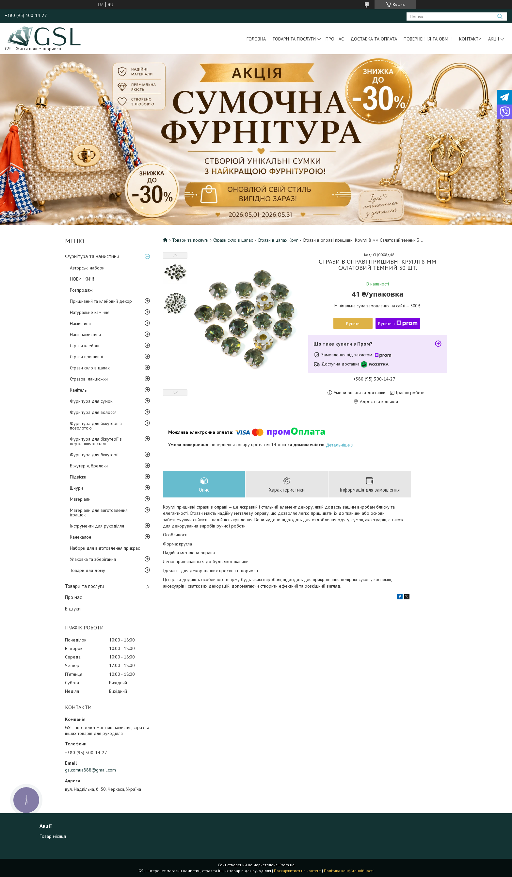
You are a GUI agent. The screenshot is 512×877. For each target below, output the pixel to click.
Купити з (398, 323)
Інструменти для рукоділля (97, 526)
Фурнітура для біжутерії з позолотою (96, 425)
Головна (256, 39)
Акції (493, 39)
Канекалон (80, 537)
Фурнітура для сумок (91, 401)
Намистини (80, 323)
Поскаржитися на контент (297, 870)
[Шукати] (499, 16)
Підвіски (78, 477)
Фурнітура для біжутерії (94, 455)
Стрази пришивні (86, 357)
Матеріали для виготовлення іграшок (99, 512)
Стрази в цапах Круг (278, 240)
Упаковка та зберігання (93, 559)
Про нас (335, 39)
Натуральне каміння (89, 312)
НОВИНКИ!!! (82, 279)
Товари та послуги (294, 39)
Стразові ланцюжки (89, 379)
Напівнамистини (85, 334)
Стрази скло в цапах (90, 368)
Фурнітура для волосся (93, 412)
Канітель (78, 390)
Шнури (76, 488)
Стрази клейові (84, 346)
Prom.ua (287, 864)
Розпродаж (81, 290)
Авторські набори (87, 268)
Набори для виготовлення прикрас (105, 548)
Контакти (470, 39)
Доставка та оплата (373, 39)
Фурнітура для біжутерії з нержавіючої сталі (96, 441)
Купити (353, 323)
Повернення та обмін (428, 39)
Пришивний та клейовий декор (101, 301)
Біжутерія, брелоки (89, 466)
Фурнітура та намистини (92, 256)
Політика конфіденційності (349, 870)
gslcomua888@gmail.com (90, 770)
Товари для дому (87, 570)
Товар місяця (53, 836)
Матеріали (80, 499)
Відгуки (73, 609)
